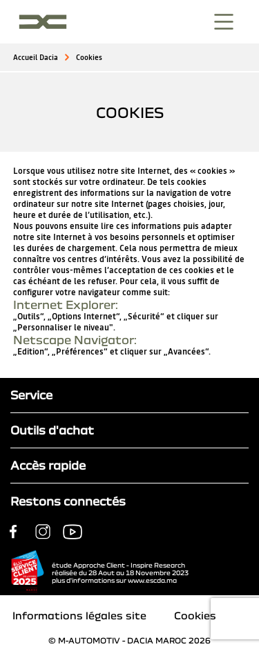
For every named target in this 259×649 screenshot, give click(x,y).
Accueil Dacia (35, 57)
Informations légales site (79, 615)
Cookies (89, 57)
